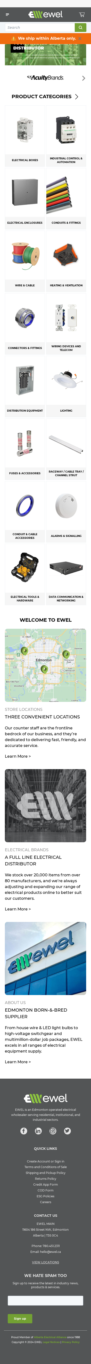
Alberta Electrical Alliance (50, 1337)
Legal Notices (51, 1342)
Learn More (18, 756)
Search (80, 27)
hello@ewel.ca (50, 1252)
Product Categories (45, 96)
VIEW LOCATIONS (45, 1262)
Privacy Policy (71, 1342)
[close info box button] (79, 38)
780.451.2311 (51, 1246)
